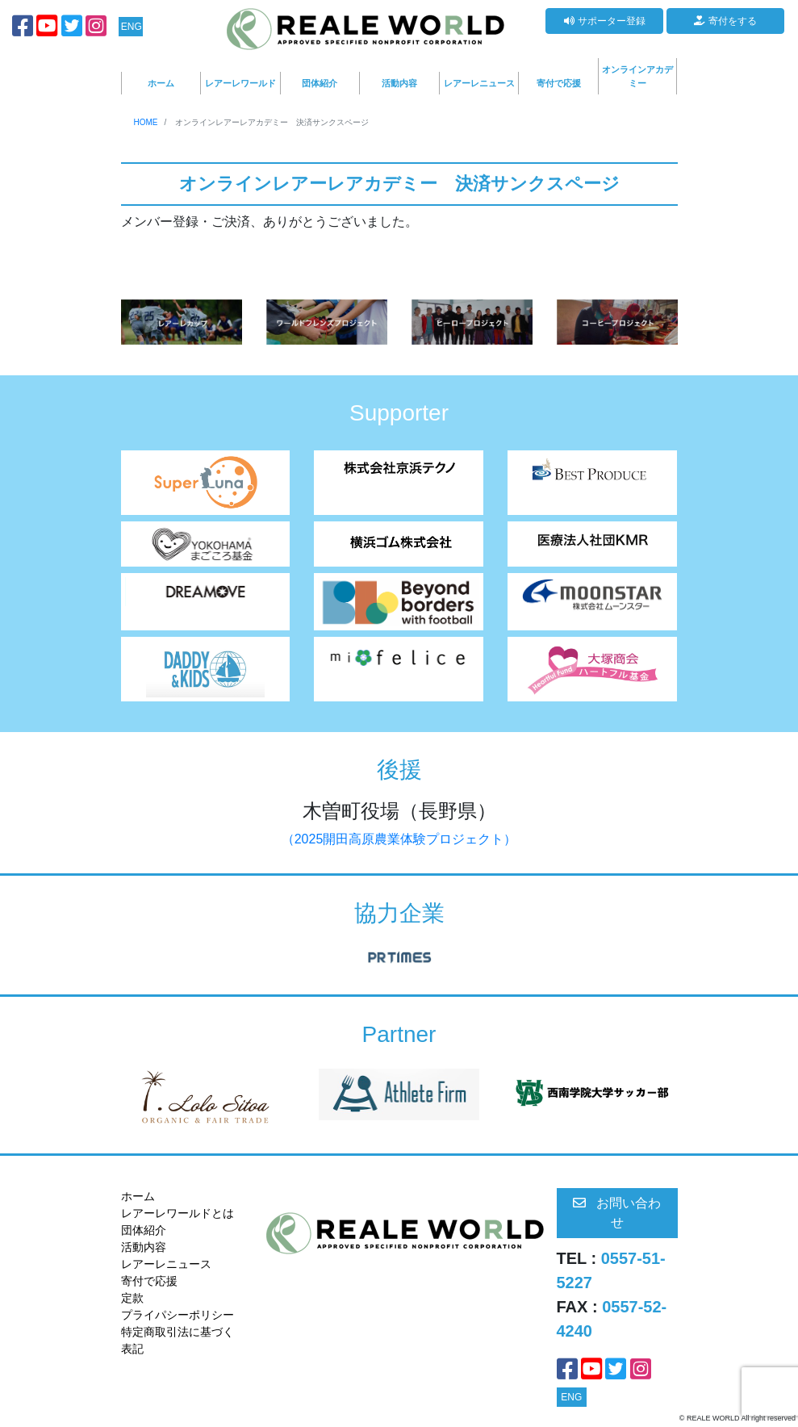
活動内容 (399, 83)
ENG (131, 26)
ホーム (161, 83)
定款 (132, 1297)
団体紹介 (319, 83)
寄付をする (725, 21)
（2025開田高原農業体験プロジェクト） (399, 839)
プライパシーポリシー (177, 1314)
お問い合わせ (617, 1212)
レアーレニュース (479, 83)
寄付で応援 (559, 83)
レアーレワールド (240, 83)
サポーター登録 (605, 21)
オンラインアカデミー (637, 76)
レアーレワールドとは (177, 1213)
